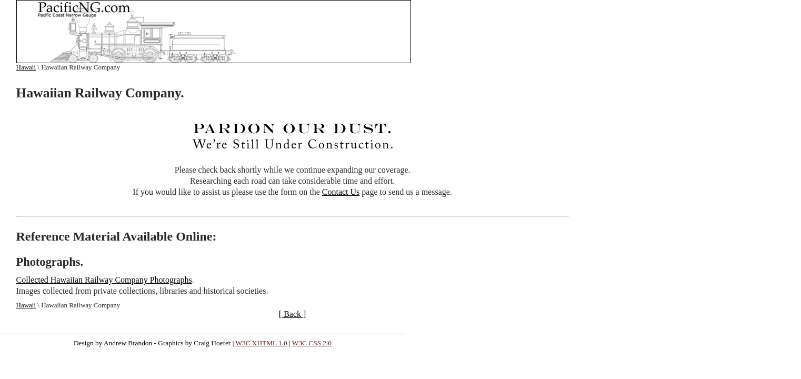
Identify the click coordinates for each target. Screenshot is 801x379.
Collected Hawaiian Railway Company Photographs (104, 279)
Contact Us (341, 191)
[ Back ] (292, 314)
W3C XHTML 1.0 (261, 343)
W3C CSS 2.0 (312, 343)
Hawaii (26, 67)
